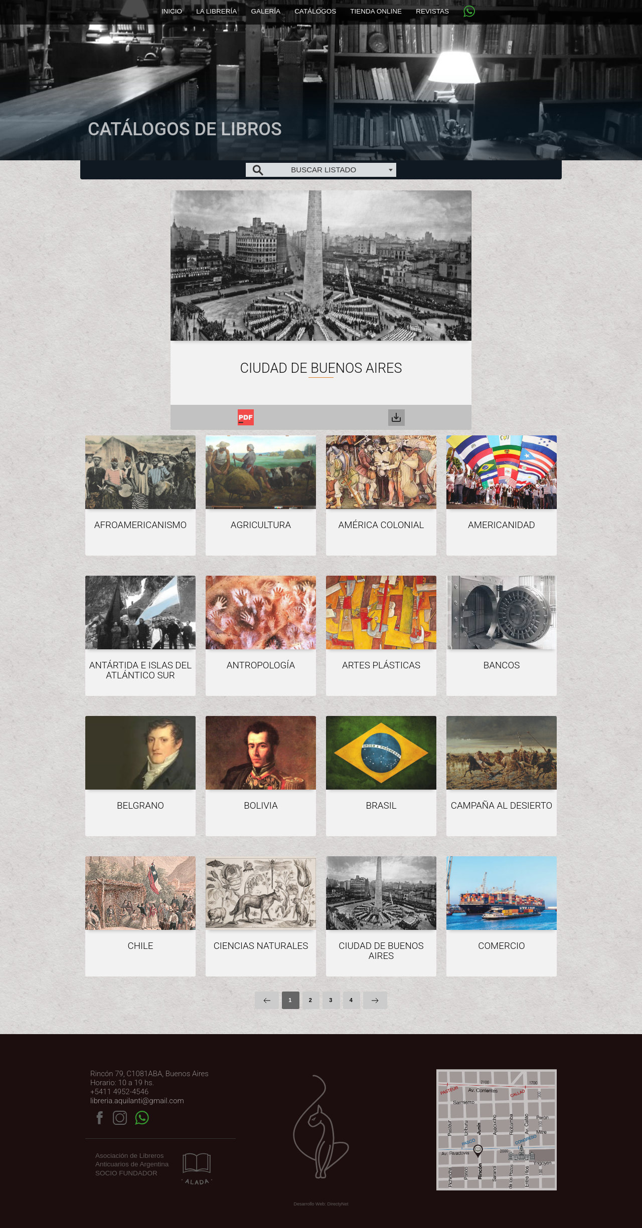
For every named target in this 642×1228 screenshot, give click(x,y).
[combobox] (321, 170)
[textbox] (321, 170)
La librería (216, 11)
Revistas (432, 11)
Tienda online (376, 11)
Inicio (172, 11)
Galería (265, 11)
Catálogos (315, 11)
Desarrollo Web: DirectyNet (321, 1203)
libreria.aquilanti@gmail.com (137, 1100)
